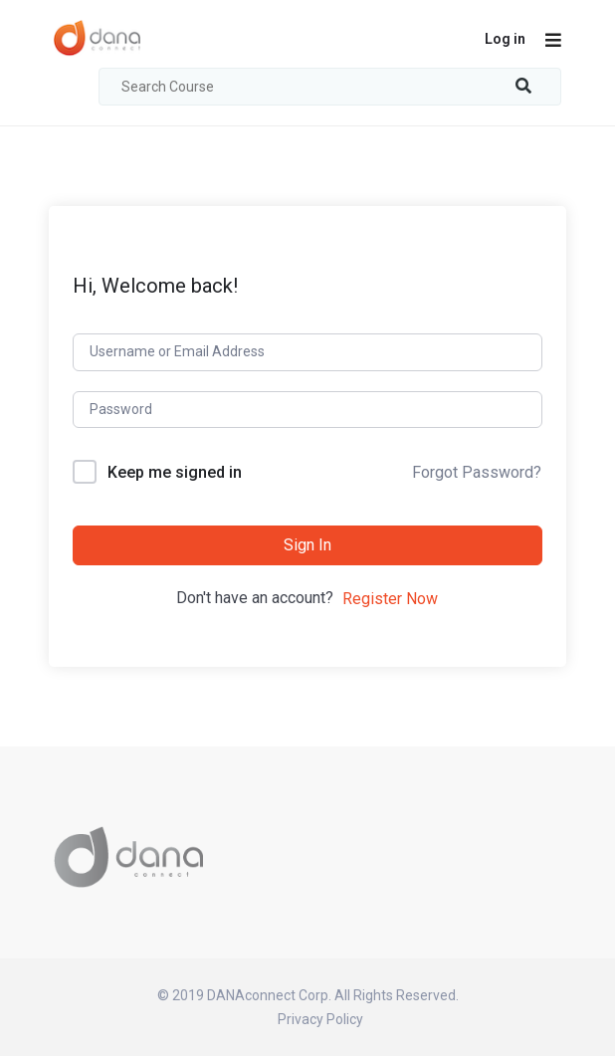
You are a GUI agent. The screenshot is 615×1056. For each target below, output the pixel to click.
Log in (505, 39)
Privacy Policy (320, 1019)
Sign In (307, 544)
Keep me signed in (174, 472)
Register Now (390, 598)
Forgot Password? (476, 472)
